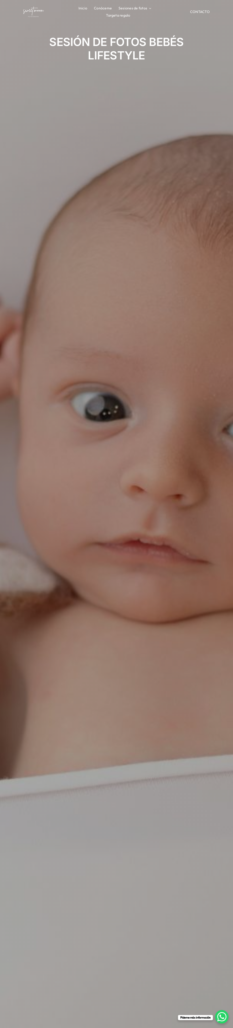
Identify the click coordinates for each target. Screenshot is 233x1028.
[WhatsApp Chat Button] (222, 1017)
